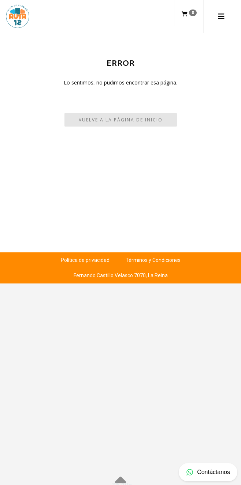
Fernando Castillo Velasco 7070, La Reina (121, 275)
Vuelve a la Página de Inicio (121, 120)
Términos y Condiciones (153, 260)
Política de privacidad (85, 260)
